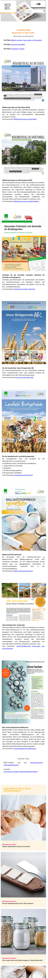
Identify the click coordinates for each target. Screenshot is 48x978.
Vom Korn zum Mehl (18, 44)
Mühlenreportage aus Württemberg (26, 201)
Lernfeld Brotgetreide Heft (23, 475)
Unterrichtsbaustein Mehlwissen (25, 748)
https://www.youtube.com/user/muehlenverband (21, 771)
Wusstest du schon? (9, 844)
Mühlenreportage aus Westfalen (25, 119)
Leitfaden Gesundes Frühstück (24, 289)
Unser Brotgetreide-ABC (25, 377)
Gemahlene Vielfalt (17, 49)
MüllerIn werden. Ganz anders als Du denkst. (26, 40)
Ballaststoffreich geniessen (23, 571)
